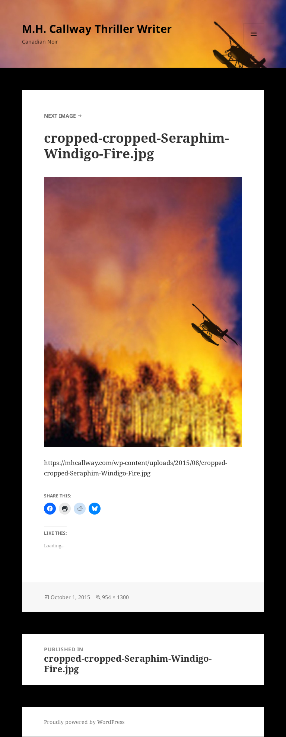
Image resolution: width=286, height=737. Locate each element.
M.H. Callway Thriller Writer (97, 28)
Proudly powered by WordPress (84, 721)
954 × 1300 (115, 597)
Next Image (60, 115)
